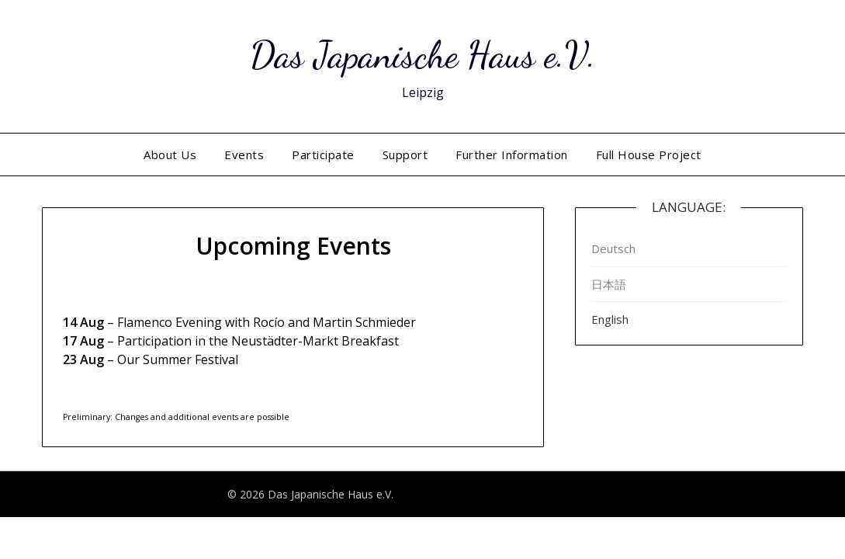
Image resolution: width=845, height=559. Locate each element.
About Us (170, 154)
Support (405, 154)
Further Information (511, 154)
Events (244, 154)
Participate (323, 154)
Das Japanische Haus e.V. (423, 55)
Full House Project (648, 154)
